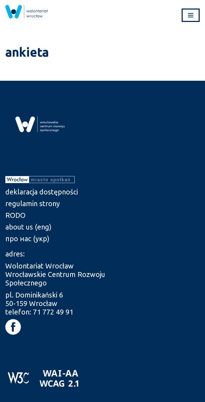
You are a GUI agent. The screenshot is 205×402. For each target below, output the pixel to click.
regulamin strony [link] (32, 203)
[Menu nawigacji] (191, 15)
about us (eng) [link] (28, 227)
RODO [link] (15, 215)
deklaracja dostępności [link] (41, 192)
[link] (26, 11)
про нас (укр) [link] (27, 238)
